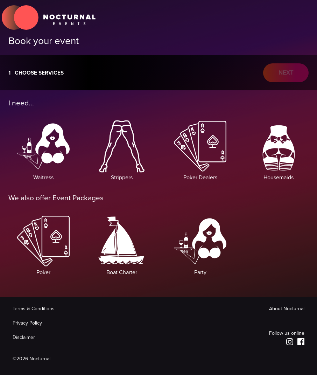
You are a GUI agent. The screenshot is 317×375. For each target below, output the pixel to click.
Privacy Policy (27, 323)
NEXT (286, 72)
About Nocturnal (286, 309)
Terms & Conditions (34, 309)
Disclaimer (24, 337)
